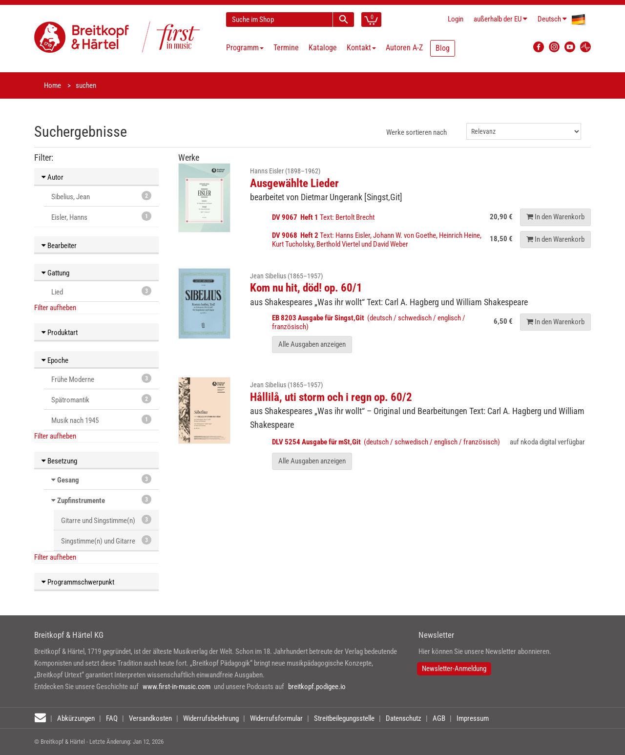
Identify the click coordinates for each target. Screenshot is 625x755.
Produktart (60, 332)
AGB (439, 718)
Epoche (55, 360)
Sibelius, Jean (101, 196)
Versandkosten (150, 718)
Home (52, 85)
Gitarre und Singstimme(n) (106, 520)
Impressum (473, 718)
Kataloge (323, 47)
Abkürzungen (76, 718)
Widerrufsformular (276, 718)
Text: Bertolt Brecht (324, 217)
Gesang (68, 480)
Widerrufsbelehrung (211, 718)
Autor (52, 177)
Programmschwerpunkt (78, 582)
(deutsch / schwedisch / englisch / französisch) (386, 442)
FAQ (112, 718)
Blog (443, 48)
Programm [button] (245, 47)
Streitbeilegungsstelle (344, 718)
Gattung (55, 273)
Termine (286, 47)
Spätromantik (101, 399)
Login (455, 19)
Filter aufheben (55, 307)
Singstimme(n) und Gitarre (106, 540)
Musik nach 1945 (101, 420)
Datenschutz (403, 718)
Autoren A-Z (404, 47)
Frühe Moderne (101, 379)
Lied (101, 291)
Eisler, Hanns (101, 216)
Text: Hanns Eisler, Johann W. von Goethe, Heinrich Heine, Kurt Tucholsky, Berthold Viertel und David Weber (376, 240)
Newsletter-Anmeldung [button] (454, 668)
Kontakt (361, 47)
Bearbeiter (59, 245)
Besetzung (59, 461)
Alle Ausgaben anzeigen (312, 344)
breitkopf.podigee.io (317, 686)
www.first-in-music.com (176, 686)
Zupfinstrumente (81, 500)
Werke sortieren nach (416, 132)
